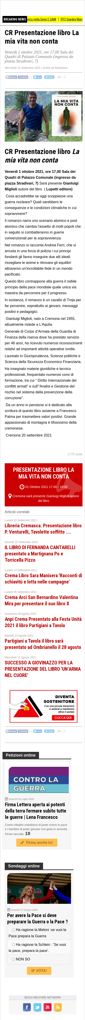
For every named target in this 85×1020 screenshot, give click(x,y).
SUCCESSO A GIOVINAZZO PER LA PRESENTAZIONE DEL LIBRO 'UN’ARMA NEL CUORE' (43, 669)
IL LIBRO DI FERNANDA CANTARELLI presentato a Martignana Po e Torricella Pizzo (40, 554)
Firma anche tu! (37, 842)
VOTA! (39, 971)
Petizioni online (21, 755)
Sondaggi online (24, 866)
